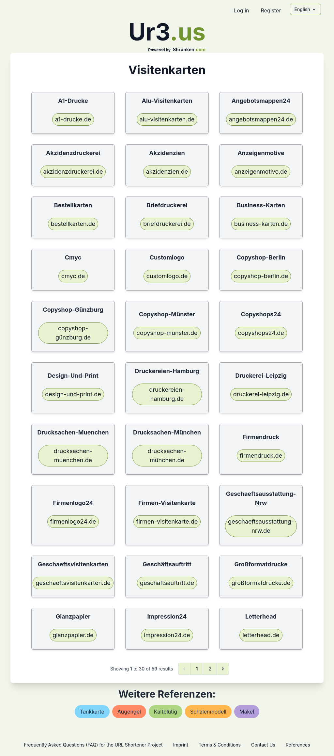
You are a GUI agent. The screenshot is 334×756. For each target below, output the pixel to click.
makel (246, 711)
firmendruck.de (261, 455)
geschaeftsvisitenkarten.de (73, 582)
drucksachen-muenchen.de (73, 456)
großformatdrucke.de (261, 582)
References (298, 745)
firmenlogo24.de (73, 521)
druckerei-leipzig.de (261, 394)
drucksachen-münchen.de (167, 456)
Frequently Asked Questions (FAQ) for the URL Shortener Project (93, 745)
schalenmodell (208, 711)
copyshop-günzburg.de (73, 333)
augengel (129, 711)
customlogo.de (167, 276)
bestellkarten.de (73, 223)
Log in (241, 10)
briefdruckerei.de (167, 223)
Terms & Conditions (220, 745)
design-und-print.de (73, 394)
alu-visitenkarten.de (167, 119)
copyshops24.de (261, 332)
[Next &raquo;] (223, 669)
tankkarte (92, 711)
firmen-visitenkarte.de (167, 521)
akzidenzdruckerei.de (73, 171)
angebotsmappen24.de (261, 119)
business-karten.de (261, 223)
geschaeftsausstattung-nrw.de (261, 526)
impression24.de (167, 635)
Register (271, 10)
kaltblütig (165, 711)
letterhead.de (260, 635)
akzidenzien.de (167, 171)
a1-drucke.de (73, 119)
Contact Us (263, 745)
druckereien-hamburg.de (167, 394)
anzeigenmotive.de (261, 171)
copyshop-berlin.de (261, 276)
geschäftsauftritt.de (167, 582)
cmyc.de (73, 276)
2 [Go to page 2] (209, 668)
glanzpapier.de (73, 635)
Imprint (180, 745)
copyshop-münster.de (166, 332)
